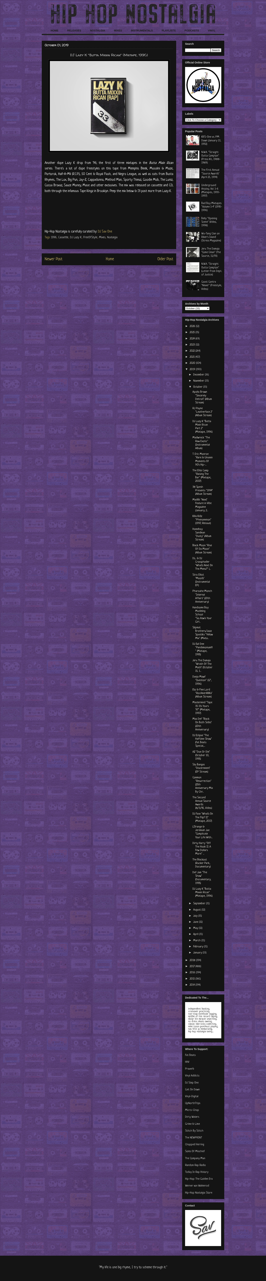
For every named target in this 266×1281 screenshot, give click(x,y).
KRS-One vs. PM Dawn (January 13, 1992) (211, 140)
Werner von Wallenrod (197, 1185)
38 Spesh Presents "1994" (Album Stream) (202, 491)
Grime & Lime (192, 1124)
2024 (192, 338)
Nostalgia (112, 237)
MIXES (118, 30)
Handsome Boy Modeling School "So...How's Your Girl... (202, 614)
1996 (54, 237)
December (199, 374)
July (195, 916)
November (199, 380)
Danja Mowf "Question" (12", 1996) (202, 680)
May (196, 928)
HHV (187, 1062)
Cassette (63, 237)
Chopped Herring (194, 1144)
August (197, 909)
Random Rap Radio (195, 1165)
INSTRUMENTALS (142, 30)
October (198, 387)
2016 (193, 972)
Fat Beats (190, 1055)
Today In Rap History (196, 1172)
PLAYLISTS (169, 30)
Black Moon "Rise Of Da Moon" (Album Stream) (202, 549)
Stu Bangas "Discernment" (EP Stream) (201, 768)
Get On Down (192, 1089)
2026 (193, 326)
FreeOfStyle (90, 237)
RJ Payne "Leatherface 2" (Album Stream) (202, 412)
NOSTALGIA (97, 30)
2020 (193, 363)
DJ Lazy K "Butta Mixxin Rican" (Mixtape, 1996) (202, 892)
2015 (192, 978)
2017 (192, 966)
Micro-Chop (192, 1110)
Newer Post (53, 259)
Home (110, 259)
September (199, 903)
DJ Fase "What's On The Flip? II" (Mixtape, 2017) (202, 817)
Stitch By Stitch (194, 1130)
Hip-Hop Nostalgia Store (198, 1192)
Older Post (165, 259)
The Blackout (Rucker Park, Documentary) (201, 863)
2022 (192, 351)
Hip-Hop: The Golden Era (199, 1179)
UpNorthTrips (192, 1103)
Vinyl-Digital (191, 1096)
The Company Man (195, 1158)
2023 (193, 344)
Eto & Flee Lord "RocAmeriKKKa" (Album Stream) (202, 693)
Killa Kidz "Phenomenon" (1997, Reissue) (201, 520)
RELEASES (74, 30)
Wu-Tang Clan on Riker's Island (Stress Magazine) (211, 237)
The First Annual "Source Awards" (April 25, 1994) (210, 173)
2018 (193, 960)
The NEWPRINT (193, 1137)
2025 (192, 332)
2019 (193, 369)
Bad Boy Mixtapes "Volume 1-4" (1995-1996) (211, 207)
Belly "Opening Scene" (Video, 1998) (209, 222)
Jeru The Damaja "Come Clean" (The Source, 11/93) (211, 252)
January (198, 952)
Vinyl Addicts (192, 1075)
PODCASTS (192, 30)
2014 (192, 985)
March (197, 940)
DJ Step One (192, 1082)
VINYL (211, 30)
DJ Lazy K (76, 237)
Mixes (102, 237)
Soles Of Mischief (195, 1151)
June (196, 922)
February (198, 946)
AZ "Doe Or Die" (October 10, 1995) (201, 755)
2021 (192, 357)
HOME (54, 30)
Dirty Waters (192, 1117)
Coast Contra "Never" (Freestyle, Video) (211, 285)
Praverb (189, 1069)
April (196, 934)
